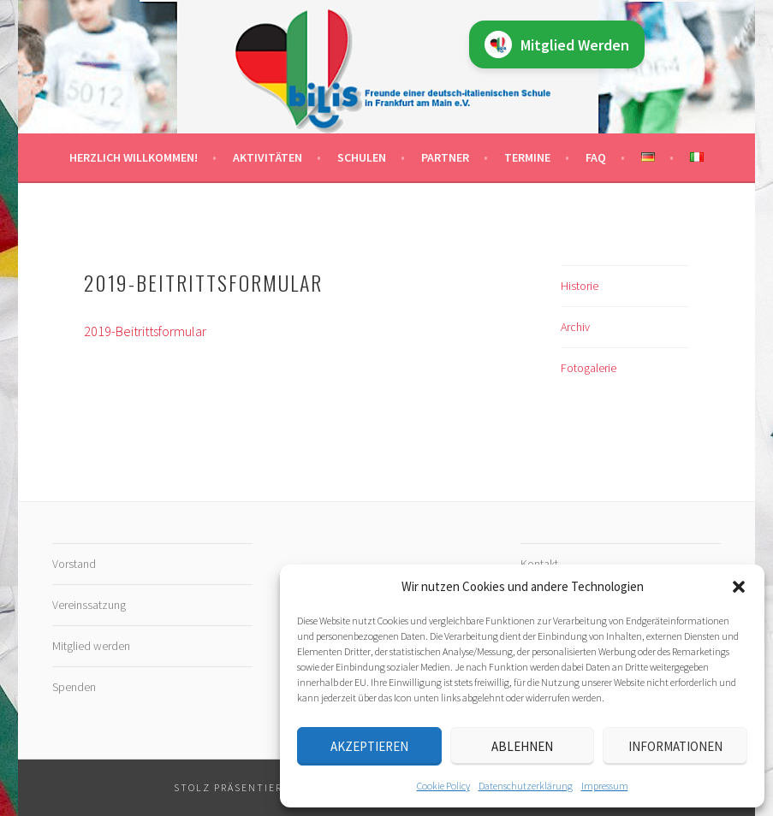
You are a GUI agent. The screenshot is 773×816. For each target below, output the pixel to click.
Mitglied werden (91, 645)
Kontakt (539, 563)
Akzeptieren (369, 746)
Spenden (74, 687)
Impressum (604, 785)
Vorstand (74, 563)
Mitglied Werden (557, 44)
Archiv (575, 326)
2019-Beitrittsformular (145, 331)
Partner (445, 157)
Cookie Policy (443, 785)
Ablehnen (522, 746)
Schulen (361, 157)
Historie (579, 285)
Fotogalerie (588, 367)
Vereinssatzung (89, 604)
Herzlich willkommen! (133, 157)
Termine (527, 157)
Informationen (675, 746)
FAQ (596, 157)
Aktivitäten (267, 157)
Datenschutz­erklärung (526, 785)
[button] (738, 586)
